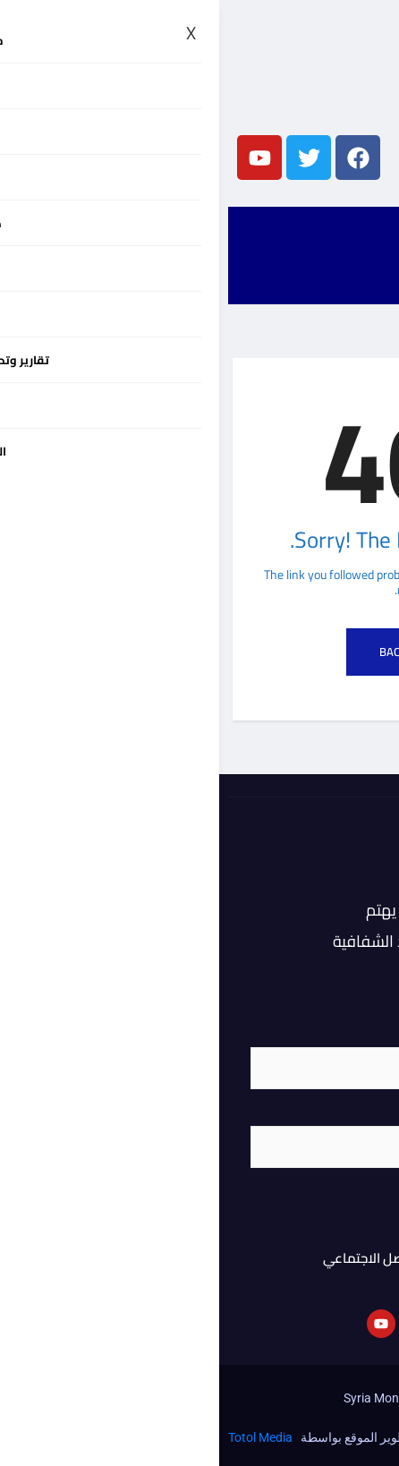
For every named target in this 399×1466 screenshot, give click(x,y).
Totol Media (41, 1437)
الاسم (352, 1035)
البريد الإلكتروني (326, 1114)
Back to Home (199, 651)
